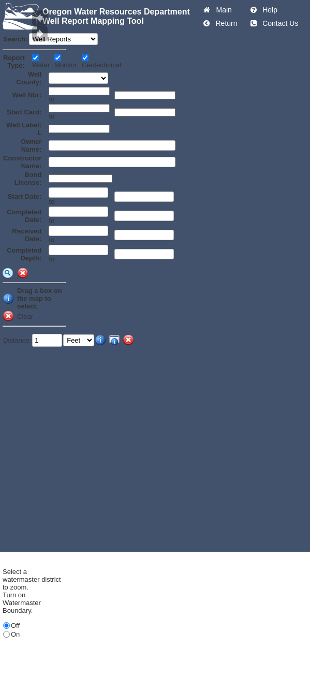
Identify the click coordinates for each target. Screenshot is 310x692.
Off (15, 625)
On (15, 634)
